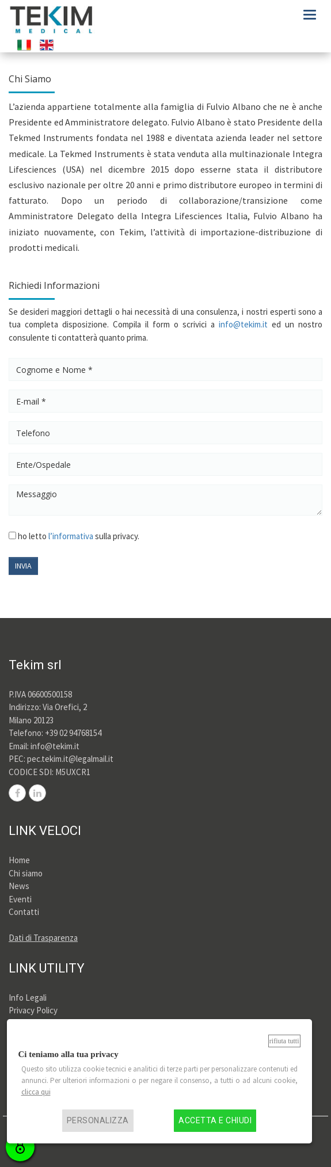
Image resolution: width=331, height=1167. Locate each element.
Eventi (20, 899)
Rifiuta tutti (284, 1041)
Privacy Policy (33, 1010)
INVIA (23, 565)
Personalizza (98, 1120)
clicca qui (36, 1092)
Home (19, 860)
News (19, 885)
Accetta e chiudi (215, 1120)
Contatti (24, 911)
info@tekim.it (243, 324)
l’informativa (70, 536)
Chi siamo (26, 873)
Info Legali (28, 997)
